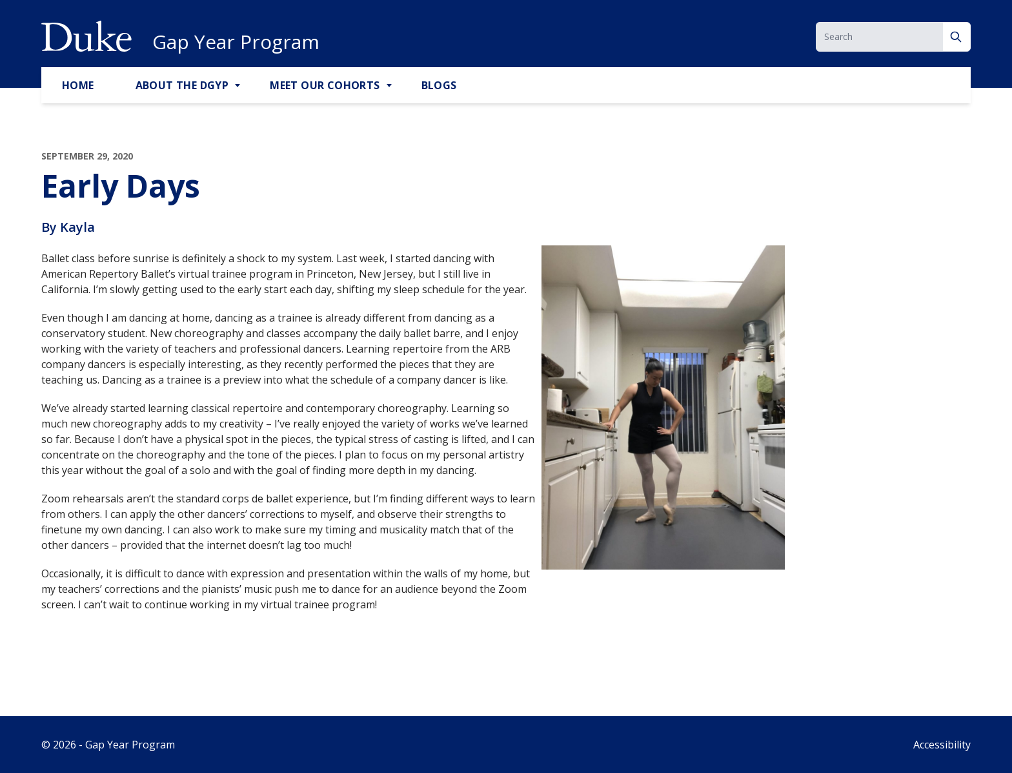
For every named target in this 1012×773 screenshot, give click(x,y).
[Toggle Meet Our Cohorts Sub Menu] (390, 86)
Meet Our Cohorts (325, 85)
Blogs (439, 85)
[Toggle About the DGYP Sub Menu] (238, 86)
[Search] (957, 37)
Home (78, 85)
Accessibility (942, 744)
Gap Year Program (235, 42)
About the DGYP (182, 85)
